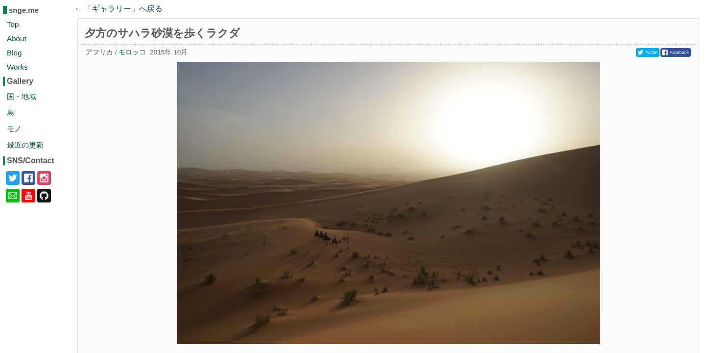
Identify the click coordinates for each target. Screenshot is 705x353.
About (16, 38)
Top (13, 24)
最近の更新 (25, 145)
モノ (14, 129)
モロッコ (132, 52)
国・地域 (21, 96)
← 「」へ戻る (118, 8)
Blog (14, 53)
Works (17, 67)
